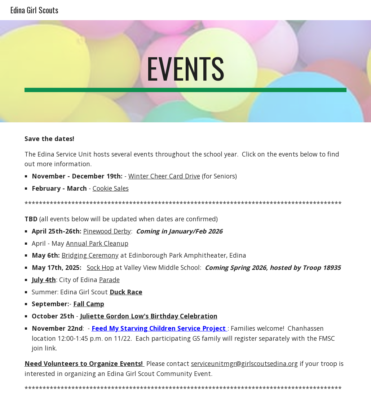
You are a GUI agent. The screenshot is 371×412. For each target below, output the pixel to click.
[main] (186, 71)
